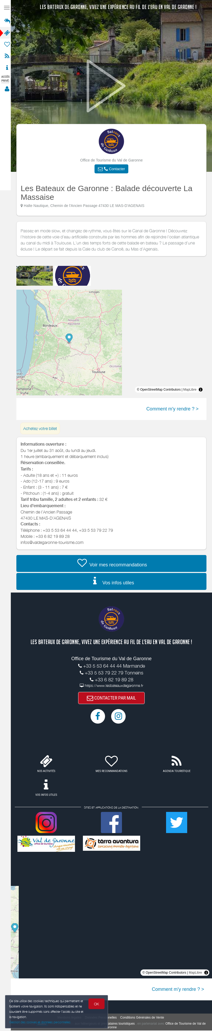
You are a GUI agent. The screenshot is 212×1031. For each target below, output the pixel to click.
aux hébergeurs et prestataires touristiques (106, 1024)
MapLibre (191, 389)
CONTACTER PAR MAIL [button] (113, 698)
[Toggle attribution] (202, 389)
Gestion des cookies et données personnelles (40, 1022)
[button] (113, 168)
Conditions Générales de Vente (144, 1018)
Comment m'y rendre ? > (174, 409)
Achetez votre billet (42, 428)
